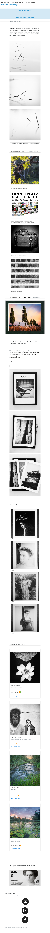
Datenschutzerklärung (9, 5)
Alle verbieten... (25, 14)
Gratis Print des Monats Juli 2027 (25, 297)
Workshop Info (15, 696)
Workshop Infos (15, 746)
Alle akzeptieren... (25, 10)
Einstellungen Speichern (25, 17)
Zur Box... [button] (13, 366)
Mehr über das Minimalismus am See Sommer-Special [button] (25, 143)
